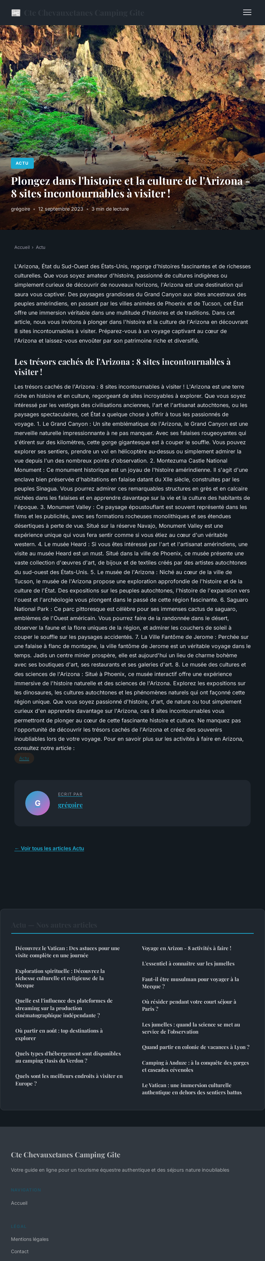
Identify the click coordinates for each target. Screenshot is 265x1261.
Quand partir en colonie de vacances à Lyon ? (195, 1047)
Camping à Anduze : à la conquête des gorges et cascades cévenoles (195, 1066)
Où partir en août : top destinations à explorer (59, 1034)
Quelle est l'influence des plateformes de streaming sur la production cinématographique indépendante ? (64, 1008)
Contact (20, 1251)
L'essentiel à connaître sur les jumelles (188, 963)
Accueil (22, 247)
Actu (22, 163)
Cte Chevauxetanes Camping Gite (77, 12)
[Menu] (247, 12)
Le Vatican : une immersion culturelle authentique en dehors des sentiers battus (192, 1089)
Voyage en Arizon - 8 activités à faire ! (186, 948)
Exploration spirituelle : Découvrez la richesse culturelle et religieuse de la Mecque (60, 978)
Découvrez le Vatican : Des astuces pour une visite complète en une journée (67, 952)
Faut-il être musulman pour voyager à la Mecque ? (190, 983)
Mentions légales (29, 1239)
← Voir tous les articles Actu (49, 848)
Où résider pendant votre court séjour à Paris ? (189, 1005)
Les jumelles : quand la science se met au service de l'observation (191, 1028)
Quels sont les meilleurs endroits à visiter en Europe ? (69, 1079)
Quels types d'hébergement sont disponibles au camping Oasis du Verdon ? (68, 1057)
